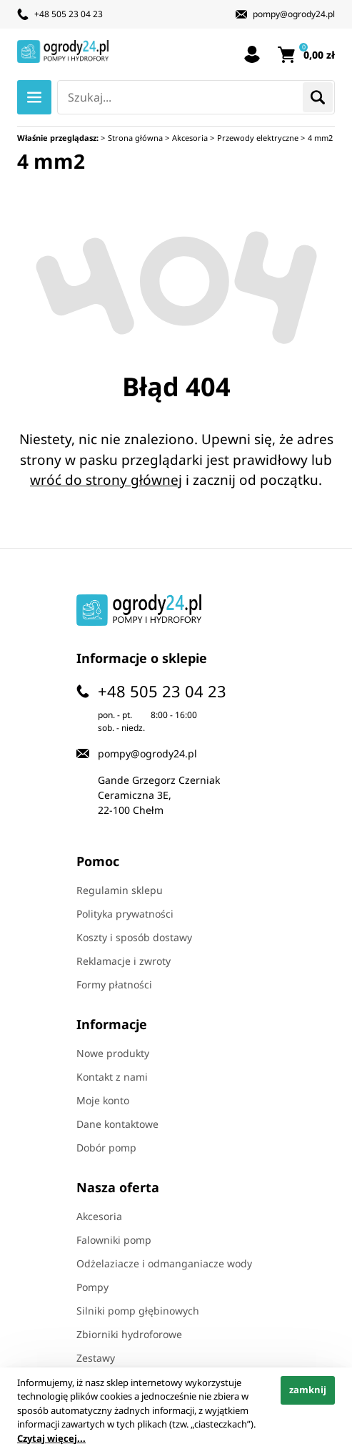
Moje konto (102, 1100)
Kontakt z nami (112, 1077)
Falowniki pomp (113, 1240)
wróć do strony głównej (106, 480)
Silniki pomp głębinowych (137, 1310)
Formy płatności (114, 984)
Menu (34, 97)
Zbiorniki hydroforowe (129, 1334)
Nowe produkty (112, 1053)
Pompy (92, 1287)
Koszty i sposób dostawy (134, 937)
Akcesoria (99, 1216)
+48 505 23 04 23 (68, 14)
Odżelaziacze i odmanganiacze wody (164, 1263)
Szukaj (318, 97)
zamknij (307, 1389)
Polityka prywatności (125, 913)
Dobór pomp (106, 1147)
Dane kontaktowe (117, 1124)
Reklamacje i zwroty (123, 961)
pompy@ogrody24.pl (294, 14)
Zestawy (95, 1358)
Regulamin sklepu (119, 890)
